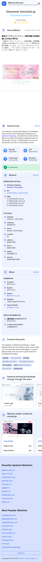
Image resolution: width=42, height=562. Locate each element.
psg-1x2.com (7, 474)
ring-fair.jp (8, 441)
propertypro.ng (8, 477)
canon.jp (5, 544)
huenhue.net (7, 498)
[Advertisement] (21, 57)
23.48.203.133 (12, 193)
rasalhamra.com (9, 515)
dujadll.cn (6, 488)
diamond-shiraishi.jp (9, 136)
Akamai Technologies (15, 187)
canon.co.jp (7, 536)
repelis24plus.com (9, 522)
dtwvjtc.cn (6, 491)
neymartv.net (7, 526)
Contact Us (21, 553)
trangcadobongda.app (11, 547)
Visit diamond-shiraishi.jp (21, 15)
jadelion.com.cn (8, 470)
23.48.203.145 (23, 193)
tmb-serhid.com (8, 533)
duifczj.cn (6, 502)
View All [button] (37, 126)
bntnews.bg (7, 529)
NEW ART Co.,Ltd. (13, 296)
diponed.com (7, 481)
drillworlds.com (8, 495)
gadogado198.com (9, 519)
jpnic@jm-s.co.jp (13, 307)
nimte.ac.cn (6, 484)
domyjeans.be (7, 540)
